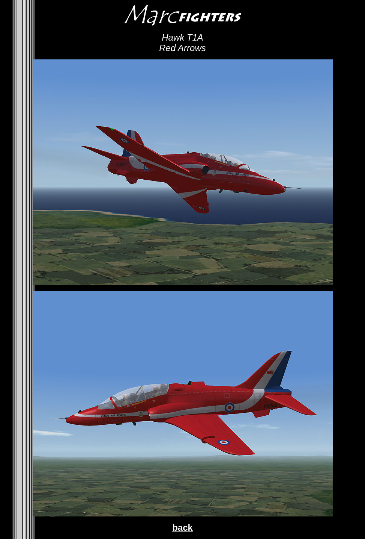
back (182, 527)
